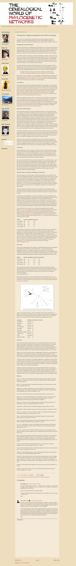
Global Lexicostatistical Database (45, 360)
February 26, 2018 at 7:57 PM (36, 500)
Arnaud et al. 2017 (49, 51)
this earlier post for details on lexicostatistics (31, 105)
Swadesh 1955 (22, 89)
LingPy (34, 208)
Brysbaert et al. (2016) (39, 69)
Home (37, 560)
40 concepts (37, 94)
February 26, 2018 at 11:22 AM (34, 483)
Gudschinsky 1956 (51, 155)
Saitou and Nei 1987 (45, 233)
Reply (22, 496)
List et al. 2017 (24, 209)
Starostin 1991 (20, 93)
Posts (4, 141)
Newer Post (18, 560)
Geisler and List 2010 (23, 183)
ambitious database (21, 364)
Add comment (20, 519)
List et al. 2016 (38, 78)
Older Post (56, 560)
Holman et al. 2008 (24, 94)
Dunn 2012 (34, 211)
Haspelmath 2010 (20, 101)
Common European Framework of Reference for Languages (35, 76)
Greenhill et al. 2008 (48, 212)
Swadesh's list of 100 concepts (41, 93)
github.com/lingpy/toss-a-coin (23, 241)
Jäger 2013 (54, 254)
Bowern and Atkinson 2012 (26, 212)
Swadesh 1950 (41, 87)
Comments (5, 144)
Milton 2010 (28, 78)
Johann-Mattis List (24, 500)
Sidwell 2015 (28, 213)
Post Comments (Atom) (24, 562)
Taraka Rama (19, 236)
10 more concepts (29, 93)
